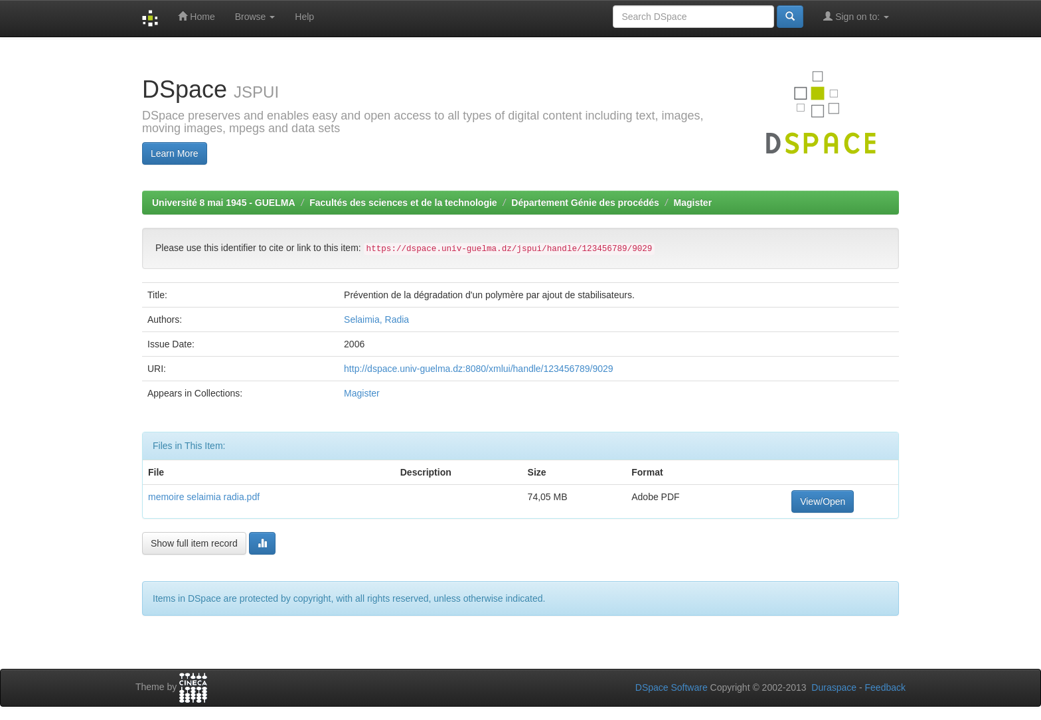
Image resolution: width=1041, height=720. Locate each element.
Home (196, 16)
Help (304, 16)
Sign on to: (856, 16)
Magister (693, 202)
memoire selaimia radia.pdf (204, 497)
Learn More (175, 153)
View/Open (822, 501)
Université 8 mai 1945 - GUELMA (223, 202)
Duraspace (833, 687)
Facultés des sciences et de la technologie (403, 202)
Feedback (885, 687)
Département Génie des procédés (585, 202)
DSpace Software (671, 687)
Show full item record (194, 543)
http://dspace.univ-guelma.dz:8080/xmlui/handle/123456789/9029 (478, 368)
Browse (255, 16)
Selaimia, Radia (376, 319)
